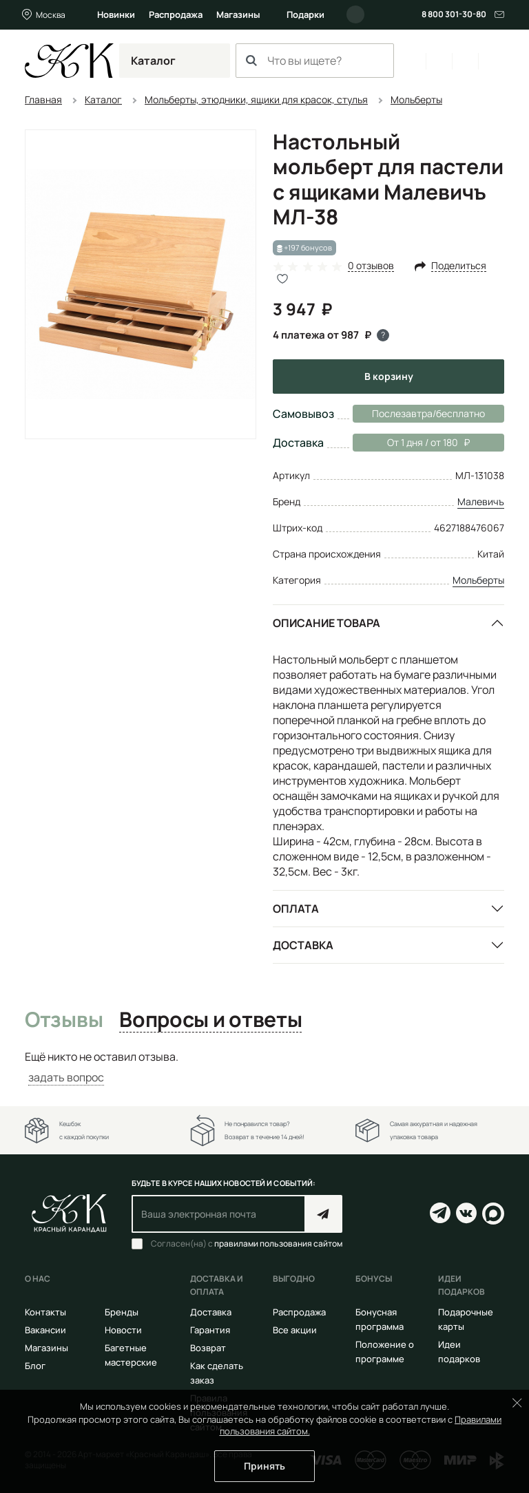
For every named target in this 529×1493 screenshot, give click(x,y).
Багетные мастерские (131, 1355)
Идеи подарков (459, 1351)
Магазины (238, 14)
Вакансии (45, 1330)
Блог (35, 1365)
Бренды (121, 1312)
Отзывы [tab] (64, 1020)
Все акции (295, 1330)
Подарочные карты (465, 1319)
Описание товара (326, 623)
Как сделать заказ (216, 1372)
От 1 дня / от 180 (411, 443)
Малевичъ (480, 501)
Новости (123, 1330)
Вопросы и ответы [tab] (210, 1020)
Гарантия (210, 1330)
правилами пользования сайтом (278, 1243)
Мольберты (478, 579)
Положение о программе (384, 1351)
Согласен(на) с (246, 1243)
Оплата (296, 908)
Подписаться (323, 1214)
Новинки (116, 14)
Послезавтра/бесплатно (428, 413)
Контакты (45, 1312)
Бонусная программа (379, 1319)
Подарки (305, 14)
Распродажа (176, 14)
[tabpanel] (264, 1067)
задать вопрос (66, 1077)
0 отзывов (371, 266)
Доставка (303, 945)
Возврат (208, 1348)
